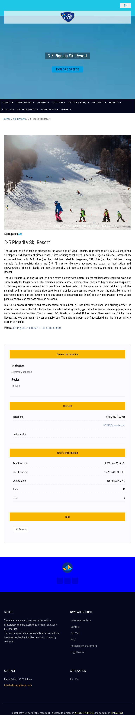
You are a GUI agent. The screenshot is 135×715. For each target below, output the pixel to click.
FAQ (73, 639)
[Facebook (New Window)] (60, 581)
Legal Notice (78, 652)
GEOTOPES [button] (59, 102)
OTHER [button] (66, 109)
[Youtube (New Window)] (75, 581)
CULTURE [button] (43, 102)
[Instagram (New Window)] (67, 581)
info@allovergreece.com (18, 685)
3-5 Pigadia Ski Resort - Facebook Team (37, 328)
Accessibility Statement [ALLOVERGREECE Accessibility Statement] (84, 645)
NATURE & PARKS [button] (78, 102)
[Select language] (125, 5)
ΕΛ (71, 679)
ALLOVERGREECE (84, 712)
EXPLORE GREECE (67, 69)
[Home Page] (67, 567)
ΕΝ (76, 679)
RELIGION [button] (115, 102)
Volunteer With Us (81, 620)
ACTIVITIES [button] (8, 109)
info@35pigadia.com (114, 425)
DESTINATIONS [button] (25, 102)
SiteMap (75, 633)
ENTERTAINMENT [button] (27, 109)
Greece (6, 118)
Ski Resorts (19, 118)
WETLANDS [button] (99, 102)
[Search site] (115, 5)
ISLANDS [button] (7, 102)
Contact (75, 626)
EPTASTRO (117, 712)
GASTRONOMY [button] (49, 109)
